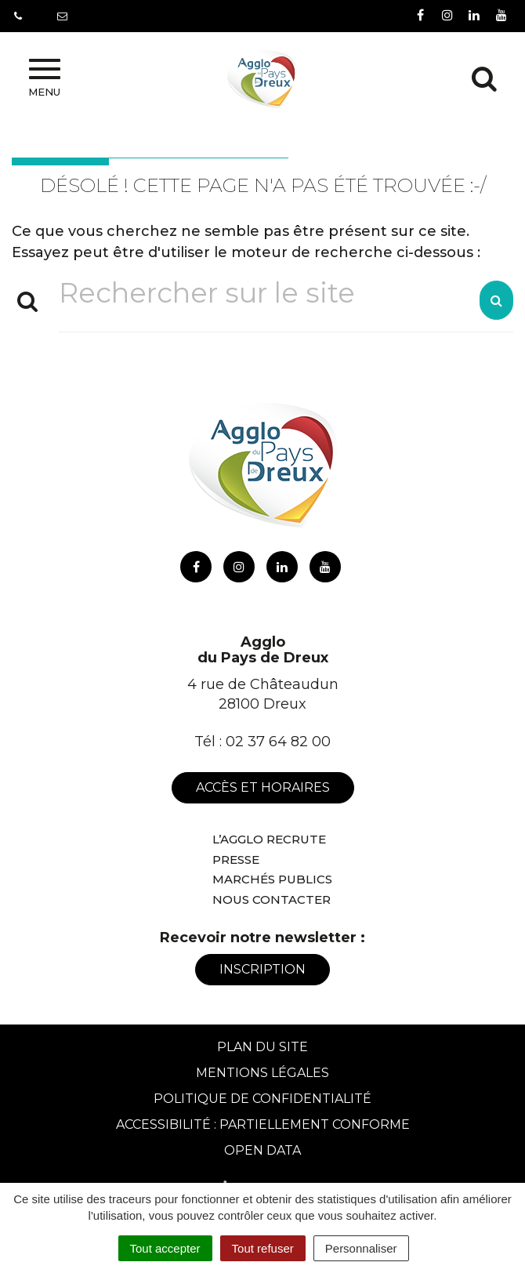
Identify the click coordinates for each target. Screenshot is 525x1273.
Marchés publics (272, 879)
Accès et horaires (263, 787)
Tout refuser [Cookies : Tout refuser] (263, 1248)
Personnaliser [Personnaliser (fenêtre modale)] (361, 1248)
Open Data (262, 1150)
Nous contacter (271, 899)
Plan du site (262, 1046)
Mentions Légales (262, 1072)
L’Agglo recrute (269, 839)
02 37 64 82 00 (278, 741)
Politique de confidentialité (262, 1098)
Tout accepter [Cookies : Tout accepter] (165, 1248)
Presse (235, 859)
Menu (44, 78)
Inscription (262, 969)
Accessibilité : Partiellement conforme (263, 1124)
